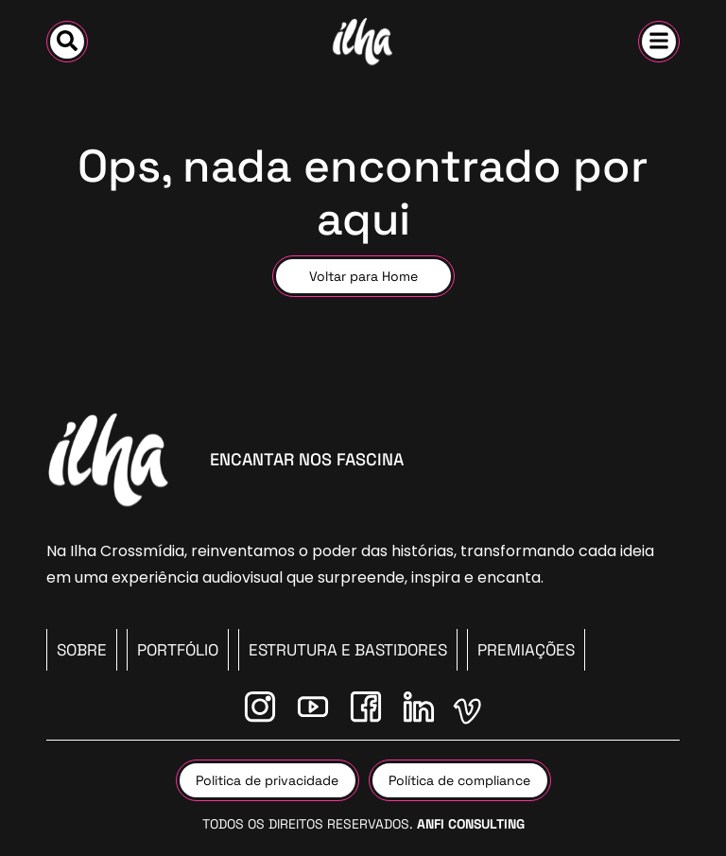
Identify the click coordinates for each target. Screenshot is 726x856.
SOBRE (82, 649)
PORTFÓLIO (177, 649)
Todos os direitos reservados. (363, 823)
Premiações (526, 649)
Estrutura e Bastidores (348, 649)
